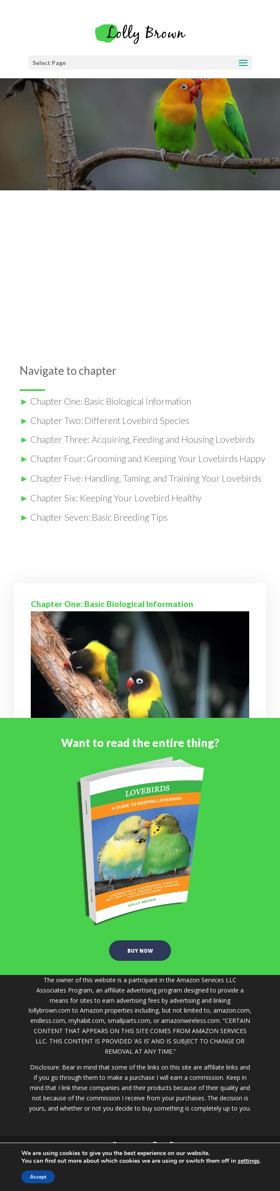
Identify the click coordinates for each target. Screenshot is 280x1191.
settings (248, 1161)
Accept (38, 1176)
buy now (140, 954)
